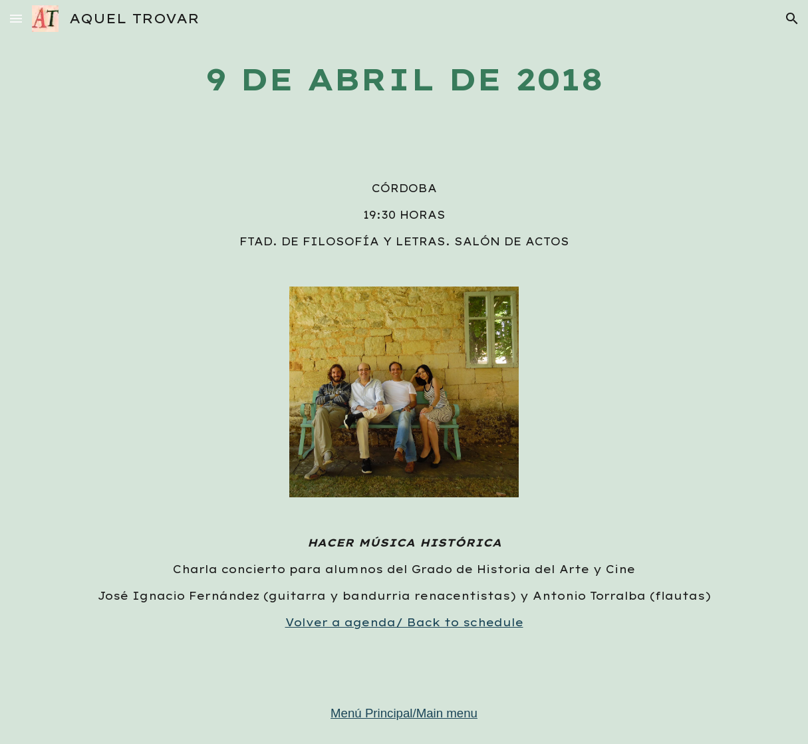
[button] (16, 18)
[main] (404, 79)
